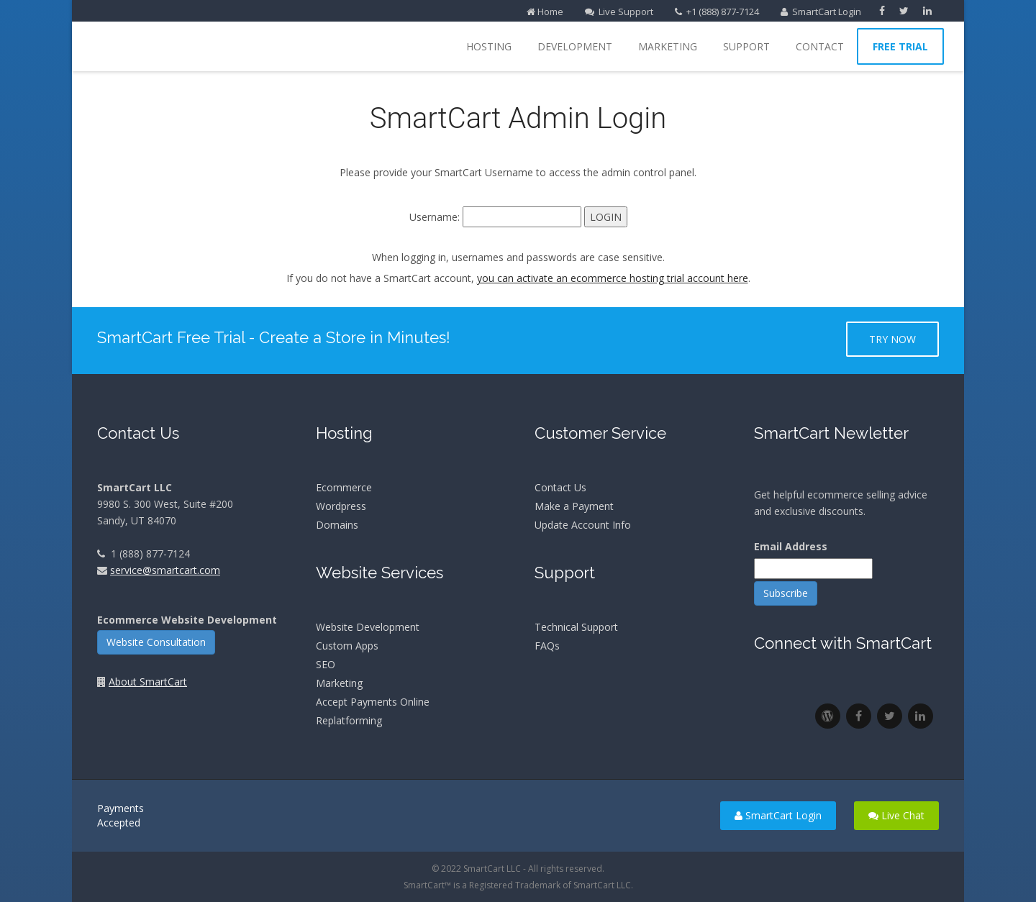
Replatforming (349, 720)
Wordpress (341, 506)
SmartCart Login (821, 11)
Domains (337, 525)
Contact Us (560, 487)
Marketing (667, 46)
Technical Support (576, 627)
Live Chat (896, 815)
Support (746, 46)
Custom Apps (347, 645)
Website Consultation (156, 642)
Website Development (367, 627)
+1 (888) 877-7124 (717, 11)
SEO (325, 664)
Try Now (892, 339)
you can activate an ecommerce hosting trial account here (612, 278)
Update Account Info (583, 525)
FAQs (547, 645)
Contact (820, 46)
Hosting (489, 46)
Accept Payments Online (373, 702)
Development (574, 46)
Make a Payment (574, 506)
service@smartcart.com (165, 570)
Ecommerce (344, 487)
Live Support (619, 11)
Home (545, 11)
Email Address (790, 546)
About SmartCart (148, 681)
